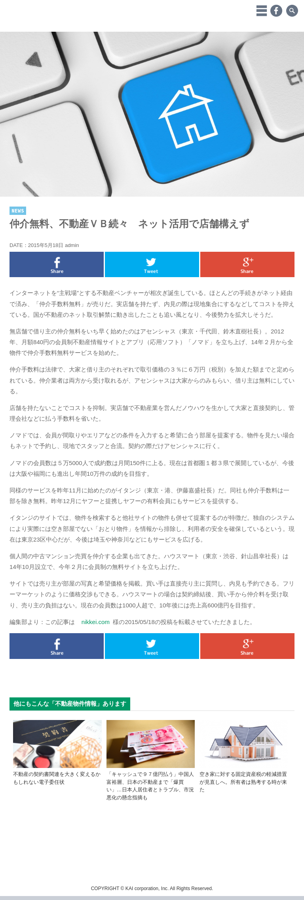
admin (72, 245)
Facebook (276, 11)
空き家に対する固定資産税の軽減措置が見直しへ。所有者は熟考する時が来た (243, 782)
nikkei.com (96, 622)
